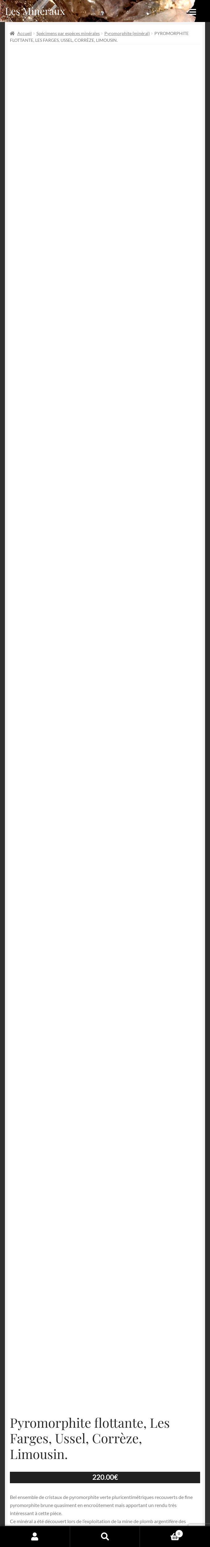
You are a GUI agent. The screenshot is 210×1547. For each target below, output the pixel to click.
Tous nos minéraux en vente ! (134, 1317)
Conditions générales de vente (95, 1502)
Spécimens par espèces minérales (68, 33)
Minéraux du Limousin (150, 1310)
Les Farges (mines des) (55, 1310)
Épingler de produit (40, 1354)
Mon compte (35, 1536)
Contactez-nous (114, 1514)
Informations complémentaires (105, 1165)
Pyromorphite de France (80, 1317)
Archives (72, 1490)
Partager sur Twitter (41, 1337)
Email (127, 1433)
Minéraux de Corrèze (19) (102, 1310)
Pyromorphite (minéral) (127, 33)
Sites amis (73, 1514)
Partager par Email (39, 1363)
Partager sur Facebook (43, 1346)
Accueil (24, 33)
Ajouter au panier (105, 1256)
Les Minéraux (35, 10)
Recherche (105, 1536)
